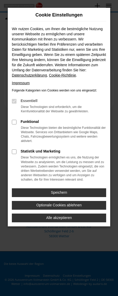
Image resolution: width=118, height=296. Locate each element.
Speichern (59, 192)
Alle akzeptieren (59, 218)
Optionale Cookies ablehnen (59, 205)
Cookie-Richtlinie (62, 75)
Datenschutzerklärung (29, 75)
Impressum (21, 83)
